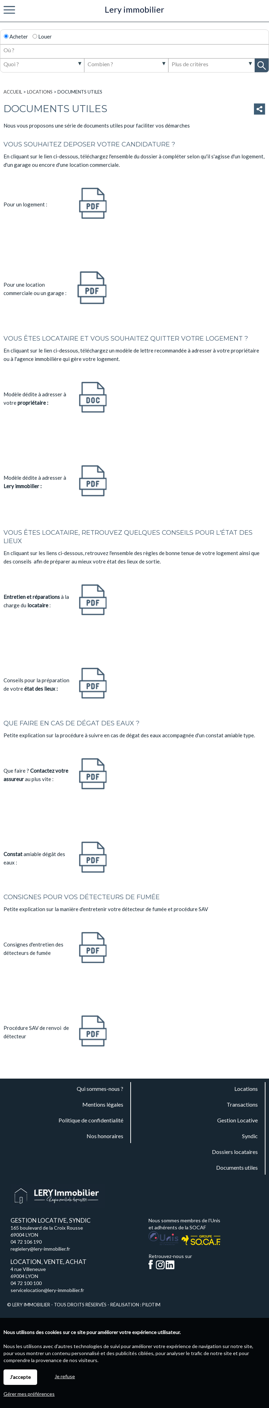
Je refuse (65, 1376)
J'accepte (20, 1377)
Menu (9, 10)
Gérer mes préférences (29, 1394)
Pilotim (151, 1304)
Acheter (16, 36)
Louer (42, 36)
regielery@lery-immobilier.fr (40, 1249)
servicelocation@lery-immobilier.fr (47, 1290)
